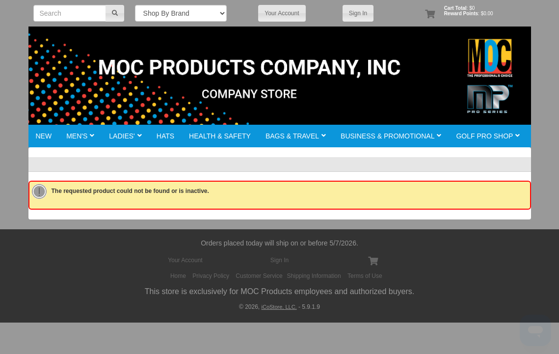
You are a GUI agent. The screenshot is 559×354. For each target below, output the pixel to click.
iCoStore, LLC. (279, 307)
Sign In (358, 13)
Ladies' (125, 136)
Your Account (282, 13)
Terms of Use (364, 275)
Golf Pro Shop (488, 136)
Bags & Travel (296, 136)
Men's (80, 136)
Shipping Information (314, 275)
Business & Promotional (391, 136)
